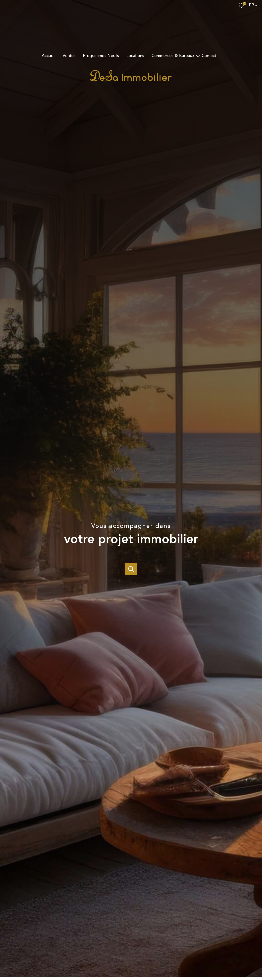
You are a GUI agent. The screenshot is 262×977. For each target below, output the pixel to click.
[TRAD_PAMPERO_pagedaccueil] (131, 80)
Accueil (48, 55)
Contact (209, 55)
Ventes (69, 55)
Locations (135, 55)
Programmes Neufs (101, 55)
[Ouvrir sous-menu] (198, 55)
